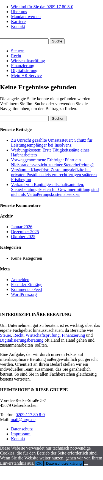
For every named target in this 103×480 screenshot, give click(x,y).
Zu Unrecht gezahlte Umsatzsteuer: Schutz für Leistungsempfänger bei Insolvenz (51, 142)
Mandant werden (26, 16)
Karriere (18, 21)
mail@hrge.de (23, 419)
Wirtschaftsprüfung (28, 60)
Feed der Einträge (26, 284)
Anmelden (20, 279)
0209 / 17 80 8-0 (30, 414)
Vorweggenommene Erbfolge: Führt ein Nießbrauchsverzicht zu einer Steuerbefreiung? (52, 162)
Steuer (5, 335)
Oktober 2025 (23, 236)
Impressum (20, 434)
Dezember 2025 (25, 231)
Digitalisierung (24, 70)
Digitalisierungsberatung (21, 340)
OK (38, 463)
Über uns (19, 11)
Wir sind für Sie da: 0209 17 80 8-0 (42, 6)
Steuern (17, 50)
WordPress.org (24, 294)
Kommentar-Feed (26, 289)
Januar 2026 (21, 226)
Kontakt (18, 26)
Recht (16, 55)
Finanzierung (22, 65)
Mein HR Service (26, 75)
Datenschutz (22, 429)
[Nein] (86, 464)
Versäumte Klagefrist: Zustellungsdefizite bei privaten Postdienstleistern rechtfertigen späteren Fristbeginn (54, 174)
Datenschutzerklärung (64, 463)
